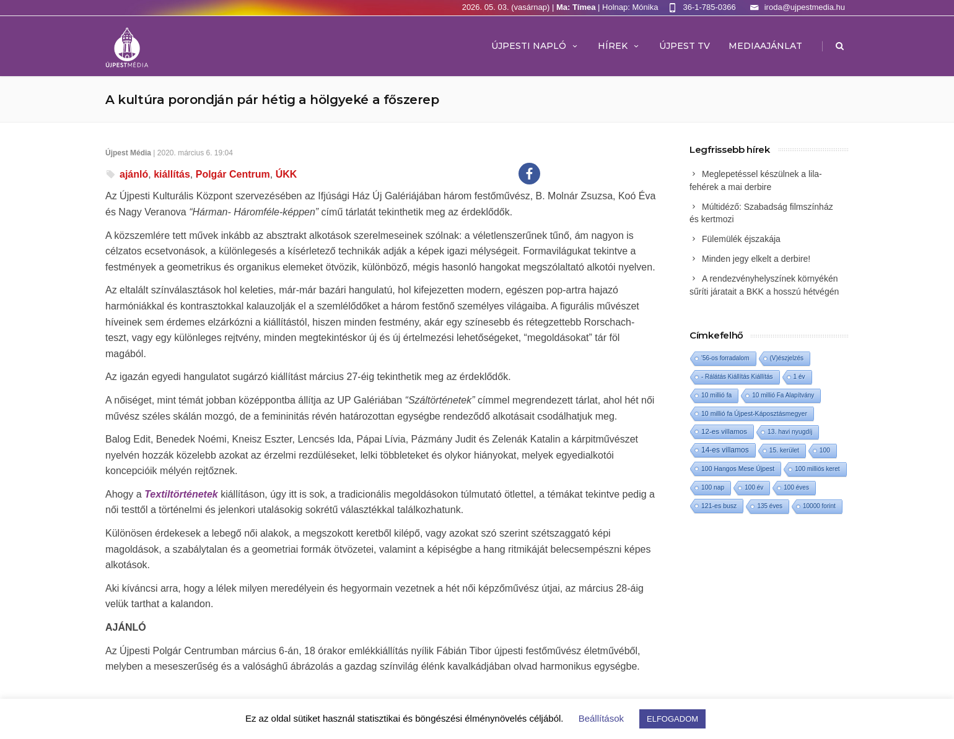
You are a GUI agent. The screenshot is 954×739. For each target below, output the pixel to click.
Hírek (619, 45)
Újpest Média (128, 153)
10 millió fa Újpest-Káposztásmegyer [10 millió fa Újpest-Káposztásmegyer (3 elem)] (754, 413)
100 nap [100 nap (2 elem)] (712, 487)
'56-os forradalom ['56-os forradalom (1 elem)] (725, 358)
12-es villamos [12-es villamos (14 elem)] (724, 431)
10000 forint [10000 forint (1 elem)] (819, 506)
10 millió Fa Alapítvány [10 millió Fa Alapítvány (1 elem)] (783, 395)
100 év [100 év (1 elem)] (754, 487)
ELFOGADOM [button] (672, 719)
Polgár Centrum (233, 174)
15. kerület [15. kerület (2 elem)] (784, 450)
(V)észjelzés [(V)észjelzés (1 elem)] (786, 358)
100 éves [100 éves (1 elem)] (796, 487)
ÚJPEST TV (684, 45)
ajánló (134, 174)
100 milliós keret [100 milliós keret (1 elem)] (817, 468)
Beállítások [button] (601, 718)
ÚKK (286, 174)
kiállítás (172, 174)
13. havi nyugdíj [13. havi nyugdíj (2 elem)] (790, 431)
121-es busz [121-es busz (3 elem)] (719, 505)
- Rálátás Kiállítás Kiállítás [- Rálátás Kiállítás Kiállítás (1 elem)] (737, 376)
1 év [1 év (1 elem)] (799, 376)
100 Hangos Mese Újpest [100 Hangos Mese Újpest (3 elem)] (737, 468)
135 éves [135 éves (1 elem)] (769, 506)
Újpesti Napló (535, 45)
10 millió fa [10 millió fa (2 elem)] (716, 395)
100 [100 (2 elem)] (825, 450)
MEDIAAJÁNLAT (765, 45)
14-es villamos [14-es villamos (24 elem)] (725, 450)
